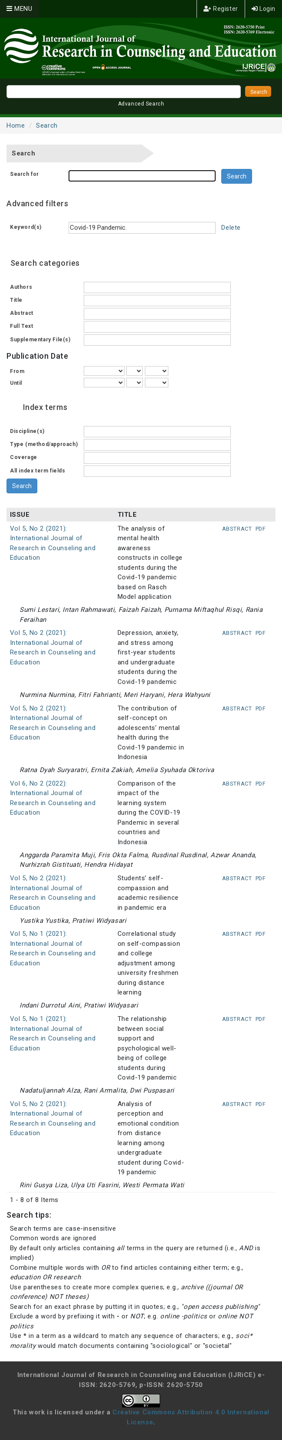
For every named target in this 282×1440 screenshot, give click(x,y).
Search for (24, 174)
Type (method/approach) (44, 444)
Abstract (21, 313)
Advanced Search (141, 104)
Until (16, 383)
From (17, 371)
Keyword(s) (26, 227)
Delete (231, 227)
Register (220, 8)
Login (263, 8)
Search (47, 125)
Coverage (23, 457)
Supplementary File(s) (40, 339)
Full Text (21, 326)
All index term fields (38, 470)
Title (16, 300)
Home (16, 125)
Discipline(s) (27, 431)
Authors (21, 287)
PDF (261, 528)
